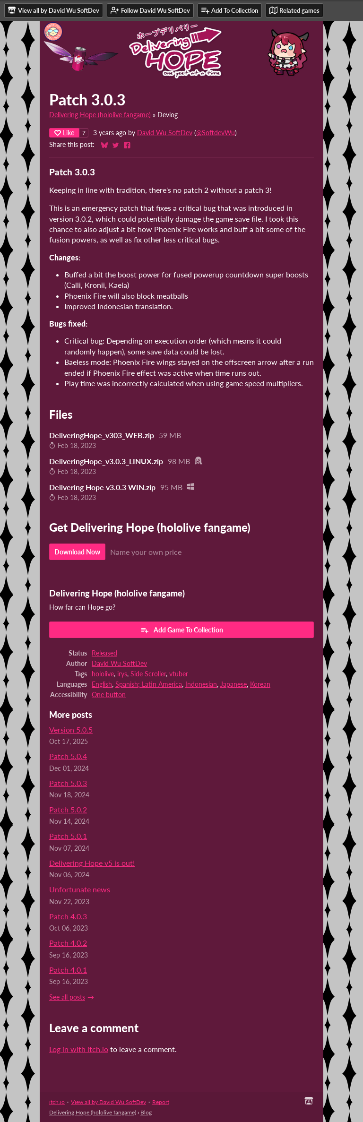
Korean (260, 684)
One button (109, 695)
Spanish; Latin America (148, 684)
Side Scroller (148, 674)
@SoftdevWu (215, 133)
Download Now (77, 552)
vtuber (178, 674)
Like (64, 133)
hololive (103, 674)
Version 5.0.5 (71, 729)
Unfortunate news (79, 889)
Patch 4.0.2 (68, 942)
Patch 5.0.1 (68, 835)
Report (160, 1101)
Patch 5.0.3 (68, 782)
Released (104, 653)
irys (122, 674)
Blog (146, 1112)
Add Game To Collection (181, 630)
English (102, 684)
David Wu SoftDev (164, 133)
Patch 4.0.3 (68, 916)
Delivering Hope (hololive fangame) (100, 115)
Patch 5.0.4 (68, 755)
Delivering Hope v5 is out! (92, 862)
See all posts (67, 997)
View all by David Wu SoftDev (108, 1101)
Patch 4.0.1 (68, 969)
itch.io (57, 1101)
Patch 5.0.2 (68, 809)
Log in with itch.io (78, 1048)
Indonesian (201, 684)
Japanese (233, 684)
